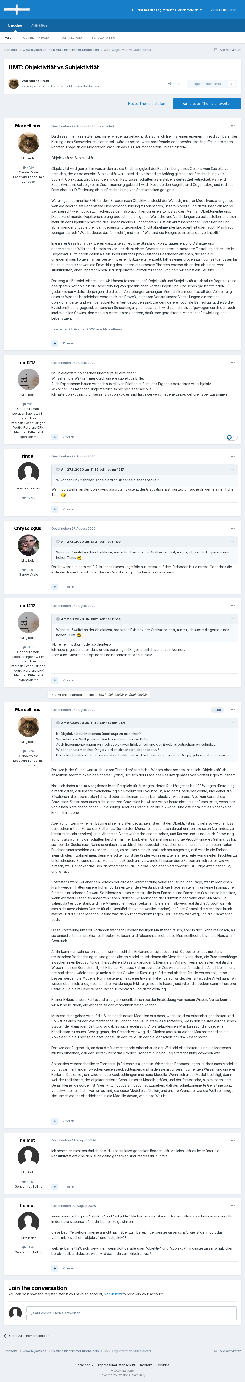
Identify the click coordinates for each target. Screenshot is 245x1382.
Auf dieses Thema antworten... (57, 1313)
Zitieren (68, 343)
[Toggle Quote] (58, 469)
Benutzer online (103, 37)
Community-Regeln (37, 37)
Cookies (163, 1365)
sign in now (113, 1294)
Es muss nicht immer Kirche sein (76, 86)
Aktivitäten (39, 25)
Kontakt (146, 1365)
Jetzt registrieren (223, 9)
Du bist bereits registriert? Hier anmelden (167, 10)
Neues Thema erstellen (146, 104)
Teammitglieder (71, 37)
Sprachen (84, 1365)
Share (175, 84)
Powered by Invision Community (122, 1375)
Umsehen (15, 27)
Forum (9, 37)
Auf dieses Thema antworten (207, 104)
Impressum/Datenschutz (117, 1365)
